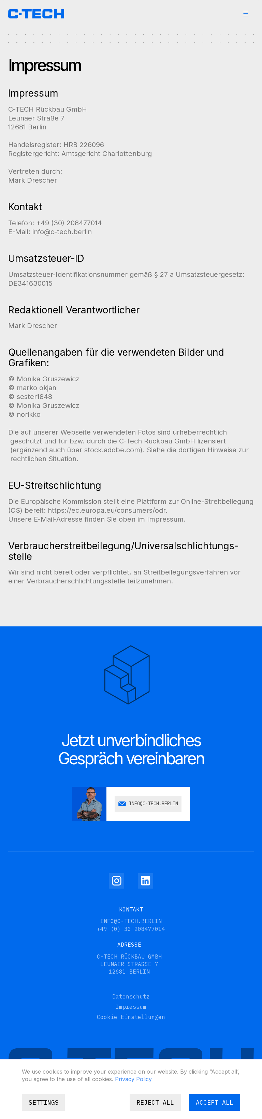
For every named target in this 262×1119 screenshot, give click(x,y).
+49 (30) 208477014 (69, 223)
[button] (245, 13)
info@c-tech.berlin (62, 232)
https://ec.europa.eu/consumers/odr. (108, 510)
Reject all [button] (155, 1102)
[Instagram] (116, 881)
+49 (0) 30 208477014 (131, 928)
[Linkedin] (145, 881)
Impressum (131, 1006)
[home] (36, 13)
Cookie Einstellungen (131, 1017)
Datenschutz (131, 996)
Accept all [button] (214, 1102)
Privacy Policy (133, 1079)
